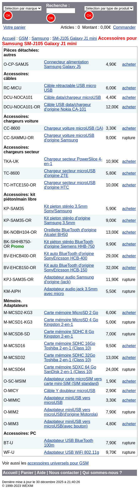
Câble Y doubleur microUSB (69, 391)
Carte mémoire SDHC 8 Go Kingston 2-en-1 (69, 333)
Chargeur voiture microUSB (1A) (73, 128)
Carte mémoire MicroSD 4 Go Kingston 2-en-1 (71, 322)
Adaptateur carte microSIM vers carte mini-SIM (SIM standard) (73, 381)
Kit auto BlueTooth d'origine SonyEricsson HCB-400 (69, 255)
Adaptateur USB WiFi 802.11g (71, 452)
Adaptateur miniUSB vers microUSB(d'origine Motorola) (71, 412)
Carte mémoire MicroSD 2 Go (71, 312)
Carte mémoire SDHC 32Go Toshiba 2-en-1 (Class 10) (69, 357)
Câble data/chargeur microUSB (72, 97)
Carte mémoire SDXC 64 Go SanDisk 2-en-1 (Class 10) (70, 369)
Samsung (40, 38)
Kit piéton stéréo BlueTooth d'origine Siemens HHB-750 (69, 244)
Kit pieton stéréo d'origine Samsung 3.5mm (67, 220)
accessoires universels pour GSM (58, 463)
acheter (129, 64)
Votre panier (14, 27)
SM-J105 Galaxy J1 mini (74, 38)
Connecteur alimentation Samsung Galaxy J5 (66, 64)
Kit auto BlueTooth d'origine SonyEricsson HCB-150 (69, 267)
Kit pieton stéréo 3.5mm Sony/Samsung (65, 208)
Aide (41, 472)
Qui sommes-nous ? (102, 472)
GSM (23, 38)
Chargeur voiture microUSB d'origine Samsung (69, 137)
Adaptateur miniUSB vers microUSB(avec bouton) (67, 423)
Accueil (8, 38)
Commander (124, 27)
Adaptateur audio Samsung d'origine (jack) (69, 279)
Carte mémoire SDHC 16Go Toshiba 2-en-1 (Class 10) (69, 345)
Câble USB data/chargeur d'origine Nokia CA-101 (67, 106)
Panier (27, 472)
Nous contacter (64, 472)
